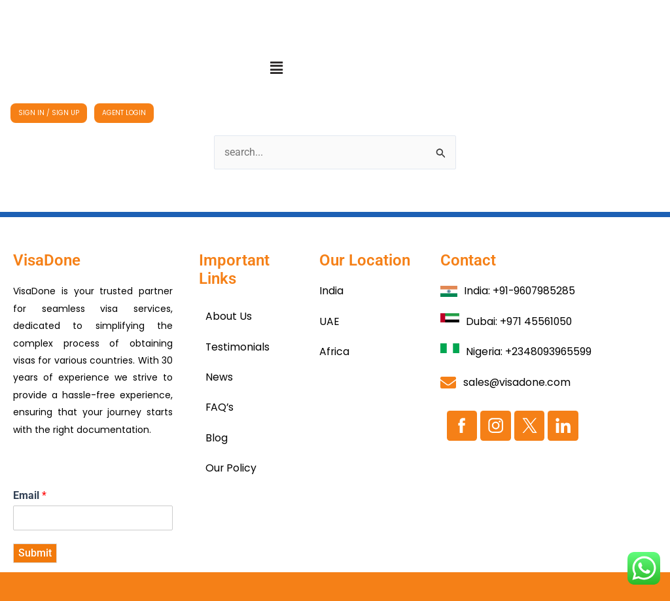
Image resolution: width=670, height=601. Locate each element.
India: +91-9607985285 (521, 290)
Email (29, 495)
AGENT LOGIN (124, 113)
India (331, 290)
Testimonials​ (237, 346)
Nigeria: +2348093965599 (529, 351)
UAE (329, 321)
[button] (276, 68)
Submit (35, 553)
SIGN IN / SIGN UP (48, 113)
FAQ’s (220, 407)
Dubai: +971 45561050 (520, 321)
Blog (216, 437)
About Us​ (228, 316)
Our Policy (231, 467)
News (219, 377)
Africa (334, 351)
